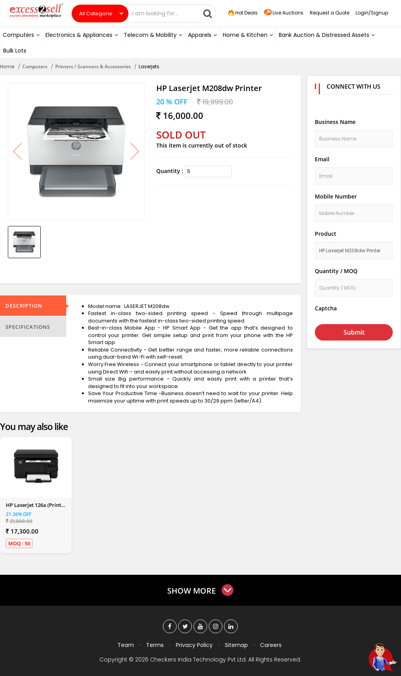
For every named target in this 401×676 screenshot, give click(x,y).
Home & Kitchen (248, 35)
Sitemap (236, 645)
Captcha (326, 308)
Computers (21, 35)
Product (325, 233)
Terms (155, 645)
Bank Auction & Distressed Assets (327, 35)
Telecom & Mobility (153, 35)
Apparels (202, 35)
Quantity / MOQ (336, 271)
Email (322, 159)
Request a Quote (329, 12)
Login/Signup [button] (372, 12)
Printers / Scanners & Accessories (93, 66)
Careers (271, 645)
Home (7, 66)
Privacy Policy (194, 645)
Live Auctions (283, 13)
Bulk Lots (14, 51)
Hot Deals (242, 13)
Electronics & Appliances (81, 35)
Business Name (335, 122)
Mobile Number (336, 196)
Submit (354, 332)
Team (125, 645)
